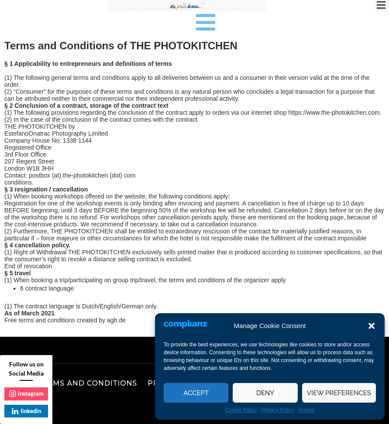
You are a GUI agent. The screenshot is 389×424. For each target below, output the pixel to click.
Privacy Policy (278, 410)
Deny (265, 393)
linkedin (26, 410)
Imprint (306, 410)
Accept (196, 393)
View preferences (339, 393)
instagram (26, 393)
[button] (371, 325)
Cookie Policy (241, 410)
